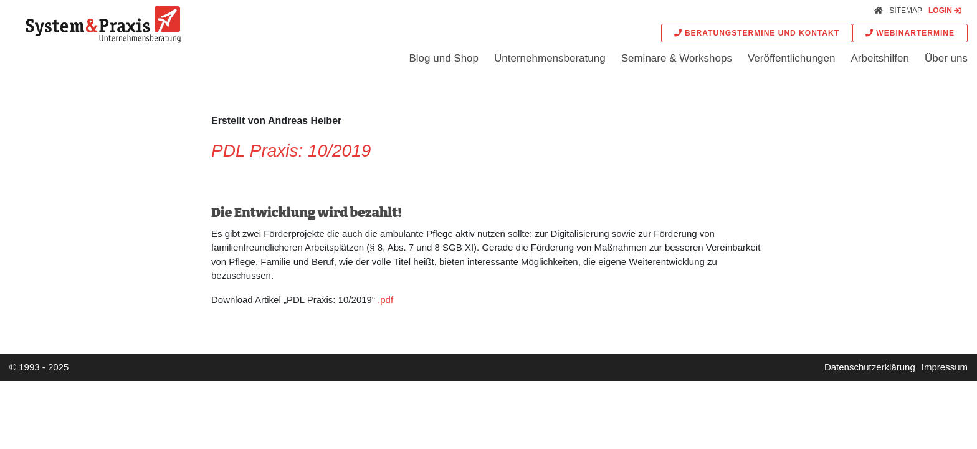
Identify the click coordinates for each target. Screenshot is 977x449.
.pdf (385, 299)
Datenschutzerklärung (869, 367)
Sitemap (905, 10)
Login (944, 10)
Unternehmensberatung (550, 58)
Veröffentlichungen (792, 58)
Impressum (945, 367)
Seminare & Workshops (676, 58)
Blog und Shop (444, 58)
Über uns (946, 58)
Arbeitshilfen (880, 58)
